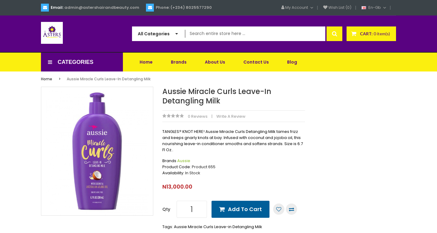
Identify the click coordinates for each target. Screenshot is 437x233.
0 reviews (198, 116)
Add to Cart (245, 209)
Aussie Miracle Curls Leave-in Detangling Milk (109, 79)
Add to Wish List (278, 209)
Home (46, 79)
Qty (166, 209)
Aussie (183, 161)
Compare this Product (291, 209)
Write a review (231, 116)
